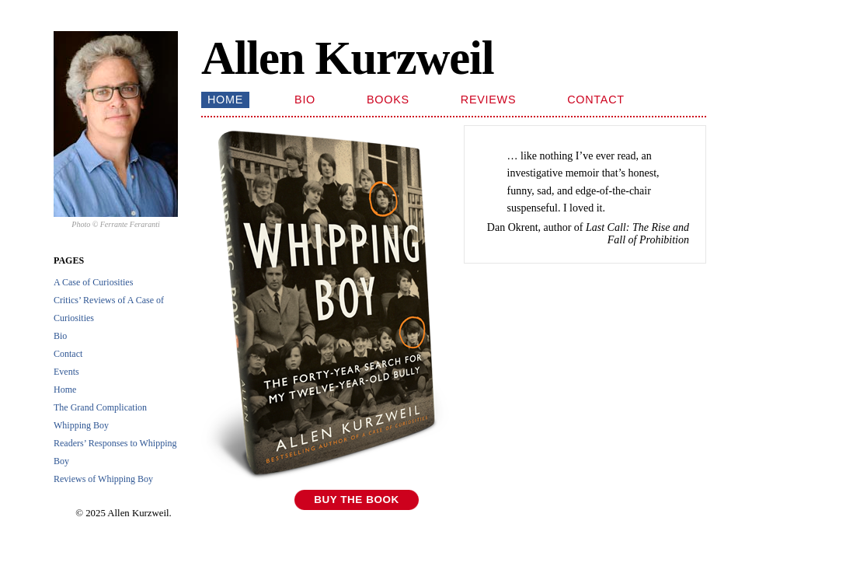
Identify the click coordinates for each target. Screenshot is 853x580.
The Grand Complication (100, 407)
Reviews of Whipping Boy (103, 478)
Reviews (488, 99)
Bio (60, 335)
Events (66, 371)
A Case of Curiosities (93, 282)
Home (65, 389)
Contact (68, 353)
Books (388, 99)
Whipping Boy (81, 425)
